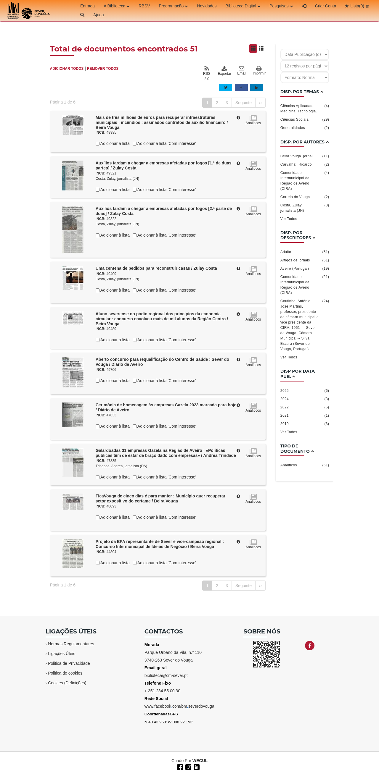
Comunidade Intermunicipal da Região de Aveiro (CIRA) (304, 180)
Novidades (206, 6)
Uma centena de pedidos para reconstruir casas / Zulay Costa (156, 268)
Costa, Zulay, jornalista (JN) (117, 179)
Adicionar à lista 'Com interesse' (166, 143)
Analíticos (304, 465)
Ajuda (98, 14)
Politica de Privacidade (69, 663)
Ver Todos (288, 219)
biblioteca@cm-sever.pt (166, 675)
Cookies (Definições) (67, 682)
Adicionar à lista (114, 143)
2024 (304, 399)
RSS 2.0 (207, 73)
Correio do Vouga (304, 197)
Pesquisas (281, 6)
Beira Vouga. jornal (304, 156)
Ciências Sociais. (304, 119)
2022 (304, 407)
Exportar (224, 71)
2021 (304, 415)
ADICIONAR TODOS (67, 69)
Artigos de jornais (304, 260)
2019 (304, 423)
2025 (304, 390)
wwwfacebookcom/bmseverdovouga (179, 706)
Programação (173, 6)
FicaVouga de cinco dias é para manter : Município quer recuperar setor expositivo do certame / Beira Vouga (161, 498)
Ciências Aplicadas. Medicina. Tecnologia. (304, 108)
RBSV (144, 6)
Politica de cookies (65, 673)
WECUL (200, 760)
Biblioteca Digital (243, 6)
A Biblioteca (117, 6)
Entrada (87, 6)
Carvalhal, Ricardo (304, 164)
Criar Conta (325, 6)
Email (241, 70)
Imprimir (259, 71)
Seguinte (243, 102)
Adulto (304, 252)
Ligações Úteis (61, 653)
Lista (357, 6)
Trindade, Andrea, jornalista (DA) (121, 466)
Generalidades (304, 127)
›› (260, 102)
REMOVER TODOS (102, 69)
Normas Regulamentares (71, 643)
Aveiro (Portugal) (304, 268)
